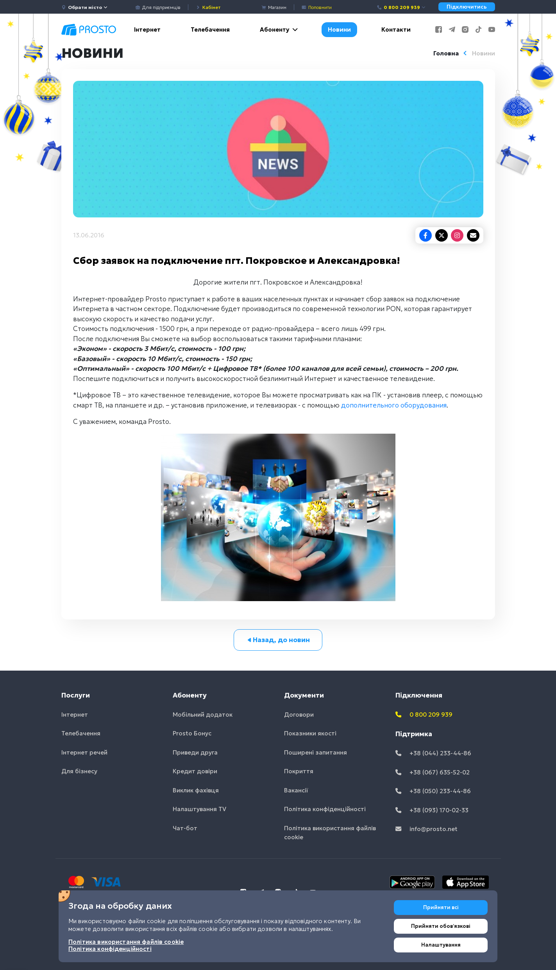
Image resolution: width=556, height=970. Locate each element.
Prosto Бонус (192, 733)
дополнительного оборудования (394, 405)
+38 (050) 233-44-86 (433, 791)
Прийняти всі (441, 907)
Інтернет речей (84, 752)
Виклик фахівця (196, 790)
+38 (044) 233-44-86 (433, 753)
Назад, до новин (278, 639)
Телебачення (210, 29)
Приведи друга (195, 752)
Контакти (396, 29)
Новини (339, 29)
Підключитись (467, 7)
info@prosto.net (426, 829)
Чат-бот (185, 828)
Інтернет (147, 29)
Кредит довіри (195, 771)
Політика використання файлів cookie (330, 832)
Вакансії (296, 790)
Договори (299, 714)
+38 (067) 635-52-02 (432, 772)
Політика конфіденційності (325, 809)
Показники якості (310, 733)
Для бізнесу (79, 771)
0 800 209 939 (401, 7)
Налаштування (441, 945)
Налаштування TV (199, 809)
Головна (446, 53)
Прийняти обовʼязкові (440, 926)
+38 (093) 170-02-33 (431, 810)
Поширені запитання (315, 752)
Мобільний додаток (202, 714)
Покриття (298, 771)
